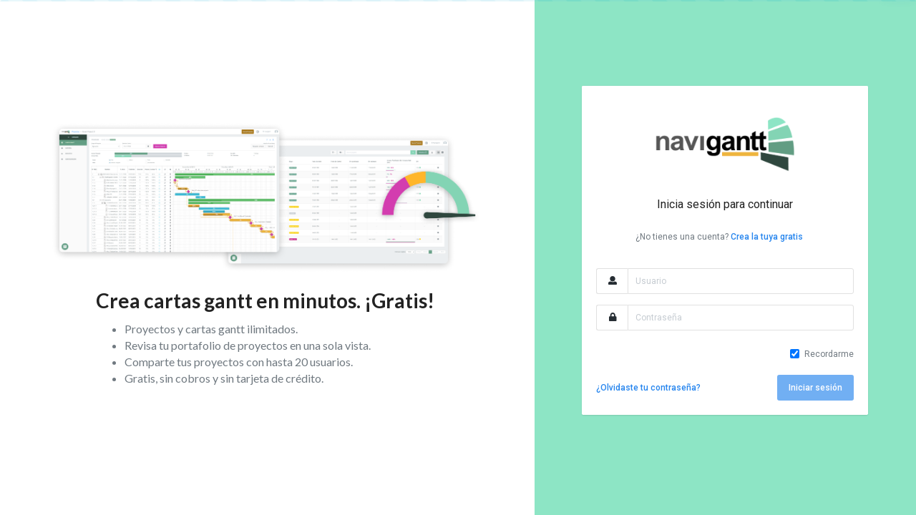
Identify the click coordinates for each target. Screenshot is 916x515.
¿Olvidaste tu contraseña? (648, 388)
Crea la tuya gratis (767, 237)
